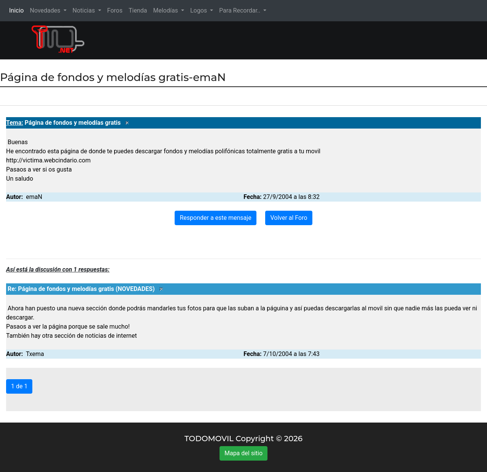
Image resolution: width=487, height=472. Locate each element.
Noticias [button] (85, 10)
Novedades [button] (46, 10)
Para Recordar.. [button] (240, 10)
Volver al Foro (288, 217)
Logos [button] (199, 10)
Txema (35, 354)
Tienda (138, 10)
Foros (115, 10)
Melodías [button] (166, 10)
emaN (34, 196)
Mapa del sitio (243, 453)
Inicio (18, 10)
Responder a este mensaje (215, 217)
